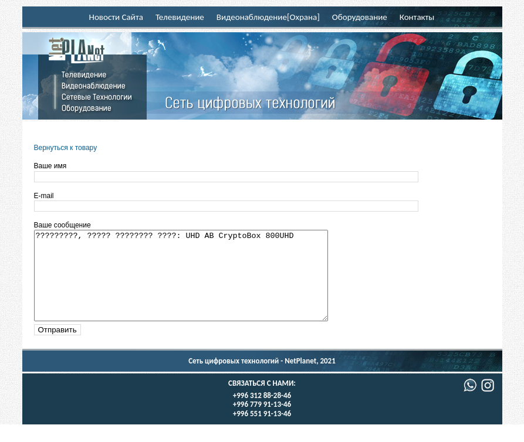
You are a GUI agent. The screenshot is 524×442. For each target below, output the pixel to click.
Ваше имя (50, 166)
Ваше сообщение (62, 225)
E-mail (44, 196)
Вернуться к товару (65, 148)
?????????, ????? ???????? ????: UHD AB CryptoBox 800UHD (198, 284)
